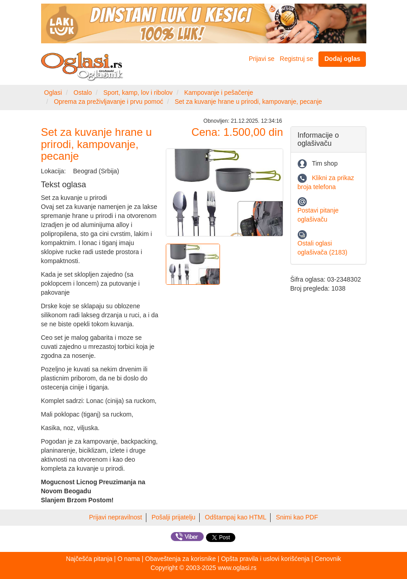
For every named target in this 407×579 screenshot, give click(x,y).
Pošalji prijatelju (173, 517)
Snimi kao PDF (297, 517)
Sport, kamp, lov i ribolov (138, 92)
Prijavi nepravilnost (115, 517)
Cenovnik (328, 558)
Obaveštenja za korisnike (180, 558)
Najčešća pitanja (89, 558)
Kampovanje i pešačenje (218, 92)
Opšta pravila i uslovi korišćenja (265, 558)
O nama (128, 558)
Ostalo (83, 92)
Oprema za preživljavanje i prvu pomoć (108, 101)
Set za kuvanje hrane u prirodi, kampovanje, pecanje (248, 101)
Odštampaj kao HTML (236, 517)
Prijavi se (262, 58)
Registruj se (296, 58)
